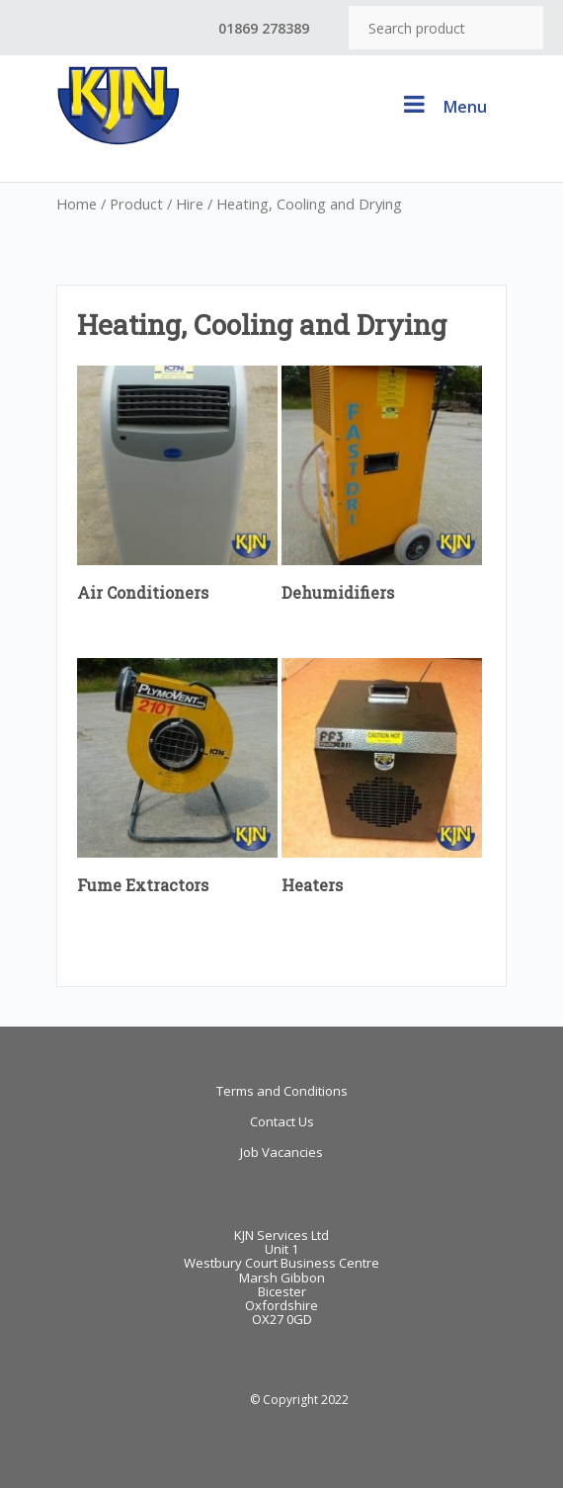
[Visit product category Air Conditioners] (177, 489)
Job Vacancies (281, 1152)
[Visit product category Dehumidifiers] (382, 489)
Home (76, 203)
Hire (189, 203)
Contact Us (282, 1121)
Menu (442, 105)
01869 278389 (263, 28)
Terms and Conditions (282, 1091)
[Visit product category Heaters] (382, 781)
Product (136, 203)
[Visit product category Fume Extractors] (177, 781)
